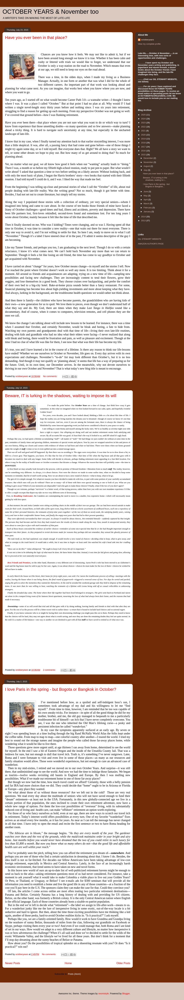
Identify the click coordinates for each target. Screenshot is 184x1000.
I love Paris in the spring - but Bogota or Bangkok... (156, 185)
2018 (143, 142)
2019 (143, 139)
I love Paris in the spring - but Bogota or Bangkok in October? (60, 689)
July (146, 170)
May (146, 195)
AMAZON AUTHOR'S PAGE (151, 244)
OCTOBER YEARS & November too (51, 11)
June (146, 191)
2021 (143, 130)
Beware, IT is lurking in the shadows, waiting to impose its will (60, 395)
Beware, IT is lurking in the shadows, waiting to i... (155, 178)
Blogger (126, 993)
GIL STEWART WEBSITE (149, 239)
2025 (143, 115)
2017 (143, 147)
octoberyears (147, 39)
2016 (143, 151)
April (146, 199)
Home (68, 963)
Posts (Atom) (74, 974)
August (147, 166)
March (147, 203)
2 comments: (49, 670)
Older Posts (123, 963)
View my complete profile (149, 44)
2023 (143, 122)
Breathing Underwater (23, 496)
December (149, 158)
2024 (143, 118)
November (149, 162)
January (147, 211)
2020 (143, 135)
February (148, 207)
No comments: (50, 376)
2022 (143, 127)
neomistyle (103, 993)
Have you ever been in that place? (36, 37)
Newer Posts (12, 963)
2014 (143, 216)
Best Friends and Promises (19, 562)
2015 (143, 154)
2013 (143, 220)
